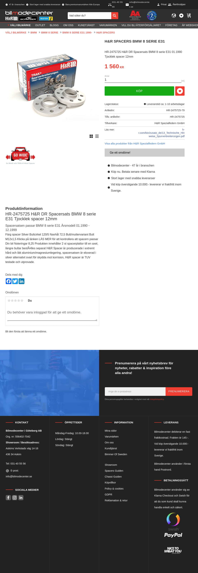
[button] (181, 15)
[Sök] (114, 15)
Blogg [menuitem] (54, 25)
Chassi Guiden (113, 476)
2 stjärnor (12, 300)
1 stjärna (9, 300)
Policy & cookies (114, 488)
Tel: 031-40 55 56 (16, 463)
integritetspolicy (157, 399)
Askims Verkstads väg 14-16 (22, 448)
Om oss (109, 442)
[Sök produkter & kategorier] (89, 15)
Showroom (111, 464)
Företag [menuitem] (171, 25)
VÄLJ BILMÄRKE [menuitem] (20, 25)
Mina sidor (111, 430)
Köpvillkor (110, 482)
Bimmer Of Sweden (116, 454)
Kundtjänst (111, 448)
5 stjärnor (21, 300)
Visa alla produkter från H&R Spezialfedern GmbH (135, 143)
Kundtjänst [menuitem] (86, 25)
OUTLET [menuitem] (40, 25)
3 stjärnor (15, 300)
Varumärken (112, 436)
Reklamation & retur (116, 500)
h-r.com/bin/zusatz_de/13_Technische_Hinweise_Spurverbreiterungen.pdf (161, 133)
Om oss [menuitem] (68, 25)
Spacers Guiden (114, 470)
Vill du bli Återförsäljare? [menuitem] (141, 25)
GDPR (108, 494)
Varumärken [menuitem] (108, 25)
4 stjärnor (18, 300)
